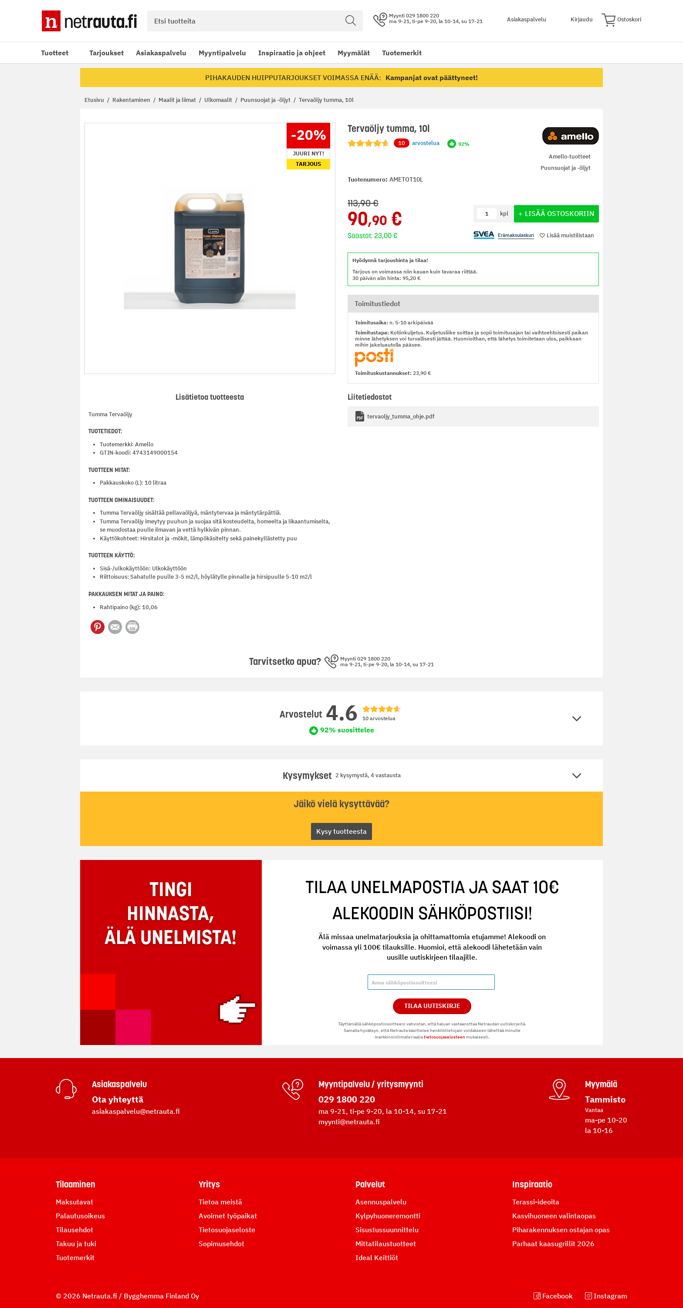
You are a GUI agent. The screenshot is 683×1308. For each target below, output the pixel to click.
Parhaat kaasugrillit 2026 (553, 1243)
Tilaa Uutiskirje (432, 1006)
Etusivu (95, 100)
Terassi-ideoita (535, 1201)
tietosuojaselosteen (444, 1037)
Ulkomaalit (218, 100)
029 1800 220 (346, 1099)
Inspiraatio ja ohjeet (291, 52)
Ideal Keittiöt (376, 1257)
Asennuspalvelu (380, 1201)
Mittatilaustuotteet (385, 1243)
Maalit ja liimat (178, 100)
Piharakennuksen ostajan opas (561, 1229)
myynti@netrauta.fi (349, 1121)
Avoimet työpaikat (228, 1215)
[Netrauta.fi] (89, 20)
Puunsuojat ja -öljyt (266, 100)
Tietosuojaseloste (227, 1229)
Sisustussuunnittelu (387, 1229)
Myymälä (601, 1084)
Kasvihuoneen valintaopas (554, 1215)
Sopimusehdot (221, 1243)
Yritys (209, 1184)
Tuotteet (54, 52)
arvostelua (417, 143)
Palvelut (370, 1184)
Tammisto (605, 1099)
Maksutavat (74, 1201)
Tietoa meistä (220, 1201)
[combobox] (255, 20)
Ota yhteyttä (117, 1099)
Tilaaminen (75, 1184)
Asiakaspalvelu (161, 52)
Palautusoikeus (80, 1215)
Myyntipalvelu (222, 52)
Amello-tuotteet (570, 156)
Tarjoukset (106, 52)
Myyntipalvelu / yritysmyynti (370, 1084)
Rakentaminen (132, 100)
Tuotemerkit (402, 52)
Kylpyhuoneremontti (387, 1215)
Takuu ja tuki (76, 1243)
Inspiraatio (532, 1184)
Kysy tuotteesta (341, 831)
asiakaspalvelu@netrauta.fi (136, 1111)
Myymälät (354, 52)
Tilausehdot (74, 1229)
